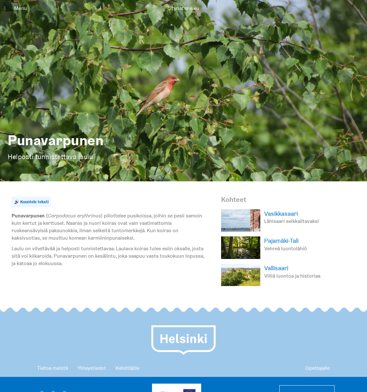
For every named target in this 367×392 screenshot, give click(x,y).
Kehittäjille (127, 368)
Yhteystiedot (91, 368)
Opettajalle (317, 368)
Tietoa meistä (52, 368)
